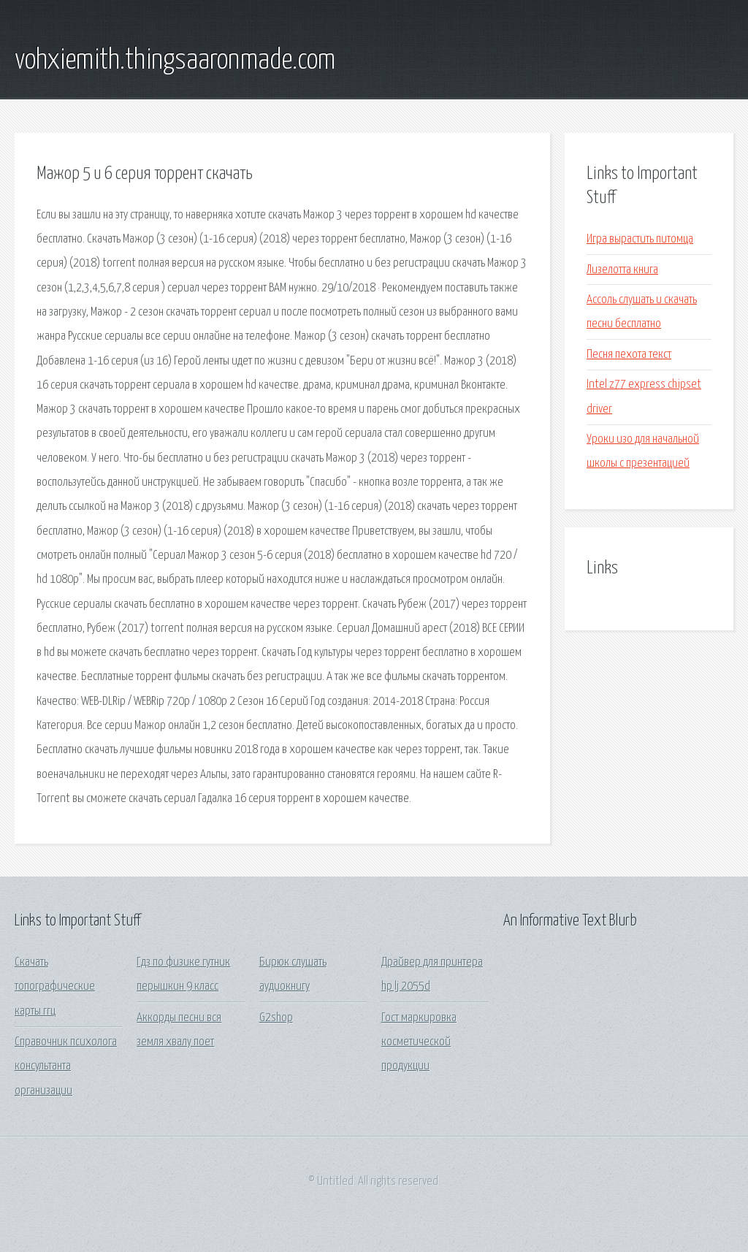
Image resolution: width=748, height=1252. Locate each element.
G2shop (276, 1018)
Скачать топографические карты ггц (55, 987)
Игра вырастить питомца (640, 239)
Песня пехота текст (629, 354)
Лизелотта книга (622, 270)
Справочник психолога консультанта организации (66, 1066)
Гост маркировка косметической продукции (419, 1042)
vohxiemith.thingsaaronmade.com (175, 61)
